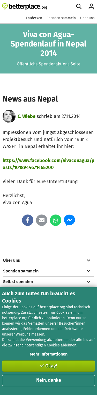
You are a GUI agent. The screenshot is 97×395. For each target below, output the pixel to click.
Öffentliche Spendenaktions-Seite (48, 64)
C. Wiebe (26, 116)
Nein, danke (48, 380)
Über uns (87, 18)
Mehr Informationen (49, 354)
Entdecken (34, 18)
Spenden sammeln (61, 18)
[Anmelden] (91, 6)
